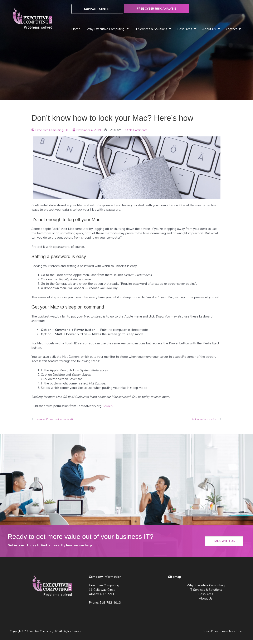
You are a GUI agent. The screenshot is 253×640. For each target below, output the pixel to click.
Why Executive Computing (107, 29)
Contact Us (233, 29)
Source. (108, 406)
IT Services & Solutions (153, 29)
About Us (211, 29)
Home (75, 29)
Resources (186, 29)
